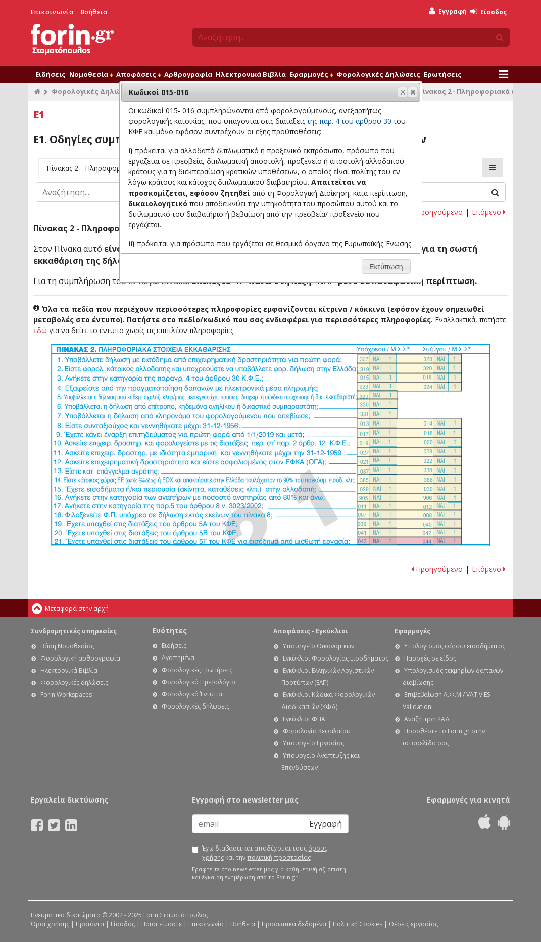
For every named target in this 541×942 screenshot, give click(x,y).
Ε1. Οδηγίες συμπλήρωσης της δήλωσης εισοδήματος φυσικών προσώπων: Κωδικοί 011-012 (409, 506)
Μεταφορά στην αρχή (77, 608)
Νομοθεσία (91, 74)
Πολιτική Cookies (357, 924)
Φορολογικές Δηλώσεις (378, 74)
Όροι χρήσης (50, 924)
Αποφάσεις (138, 74)
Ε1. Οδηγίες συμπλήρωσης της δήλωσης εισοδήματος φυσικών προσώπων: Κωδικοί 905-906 (409, 498)
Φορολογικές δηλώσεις (74, 682)
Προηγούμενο (437, 212)
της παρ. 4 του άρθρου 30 (349, 121)
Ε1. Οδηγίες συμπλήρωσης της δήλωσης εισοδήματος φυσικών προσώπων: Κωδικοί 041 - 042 (409, 533)
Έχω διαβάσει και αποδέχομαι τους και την (264, 853)
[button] (413, 92)
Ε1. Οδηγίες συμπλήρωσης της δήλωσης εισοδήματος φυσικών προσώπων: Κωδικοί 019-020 (409, 442)
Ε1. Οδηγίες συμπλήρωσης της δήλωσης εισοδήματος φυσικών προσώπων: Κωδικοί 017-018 (409, 433)
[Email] (247, 823)
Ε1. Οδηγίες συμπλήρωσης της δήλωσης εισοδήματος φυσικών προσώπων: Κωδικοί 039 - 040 (409, 524)
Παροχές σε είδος (430, 658)
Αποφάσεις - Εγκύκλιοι (310, 631)
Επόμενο (489, 212)
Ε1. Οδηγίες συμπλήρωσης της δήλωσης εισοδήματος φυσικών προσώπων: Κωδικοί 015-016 (409, 377)
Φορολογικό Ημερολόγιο (198, 682)
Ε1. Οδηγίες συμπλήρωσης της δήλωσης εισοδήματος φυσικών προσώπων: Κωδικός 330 (377, 403)
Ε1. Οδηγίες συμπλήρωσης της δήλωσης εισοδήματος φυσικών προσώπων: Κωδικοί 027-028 (409, 452)
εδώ (40, 330)
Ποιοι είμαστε (161, 924)
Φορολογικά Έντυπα (192, 694)
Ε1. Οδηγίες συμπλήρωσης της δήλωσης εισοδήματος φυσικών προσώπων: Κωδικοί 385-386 (409, 479)
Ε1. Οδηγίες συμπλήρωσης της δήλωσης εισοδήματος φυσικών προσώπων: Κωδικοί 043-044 (409, 541)
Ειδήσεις (50, 74)
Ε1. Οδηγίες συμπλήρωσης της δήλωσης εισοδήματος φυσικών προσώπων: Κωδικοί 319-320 (409, 368)
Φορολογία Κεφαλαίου (317, 731)
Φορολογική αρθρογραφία (80, 658)
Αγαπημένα (178, 657)
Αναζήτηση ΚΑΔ (427, 719)
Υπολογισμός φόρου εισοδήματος (454, 646)
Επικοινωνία (52, 12)
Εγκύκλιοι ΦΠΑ (304, 719)
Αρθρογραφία (188, 74)
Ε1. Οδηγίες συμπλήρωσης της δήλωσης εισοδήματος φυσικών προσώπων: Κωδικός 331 (377, 413)
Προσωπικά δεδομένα (294, 924)
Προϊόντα (90, 924)
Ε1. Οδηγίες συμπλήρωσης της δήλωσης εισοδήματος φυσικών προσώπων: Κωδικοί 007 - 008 (409, 514)
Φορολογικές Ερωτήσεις (197, 670)
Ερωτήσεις (443, 74)
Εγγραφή (448, 11)
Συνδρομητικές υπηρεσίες (74, 631)
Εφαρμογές (311, 74)
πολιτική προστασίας (279, 857)
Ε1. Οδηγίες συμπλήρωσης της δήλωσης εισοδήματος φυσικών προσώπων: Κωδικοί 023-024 (409, 387)
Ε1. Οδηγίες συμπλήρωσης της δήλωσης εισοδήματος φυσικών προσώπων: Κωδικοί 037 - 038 (409, 470)
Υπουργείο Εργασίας (313, 743)
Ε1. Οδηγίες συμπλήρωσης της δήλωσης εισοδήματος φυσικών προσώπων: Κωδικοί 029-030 (409, 488)
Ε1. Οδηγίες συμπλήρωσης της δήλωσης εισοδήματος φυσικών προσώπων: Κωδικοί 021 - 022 (409, 461)
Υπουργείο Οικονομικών (318, 646)
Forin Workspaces (66, 694)
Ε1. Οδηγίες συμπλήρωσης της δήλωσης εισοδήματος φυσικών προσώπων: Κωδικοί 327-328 (409, 359)
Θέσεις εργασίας (413, 924)
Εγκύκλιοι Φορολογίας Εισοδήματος (335, 658)
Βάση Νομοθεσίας (67, 646)
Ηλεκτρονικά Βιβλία (251, 74)
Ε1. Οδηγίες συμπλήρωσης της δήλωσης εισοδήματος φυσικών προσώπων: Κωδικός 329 (377, 395)
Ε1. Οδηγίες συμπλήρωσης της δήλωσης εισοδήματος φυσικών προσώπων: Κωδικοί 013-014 (409, 423)
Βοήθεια (94, 12)
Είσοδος (488, 12)
